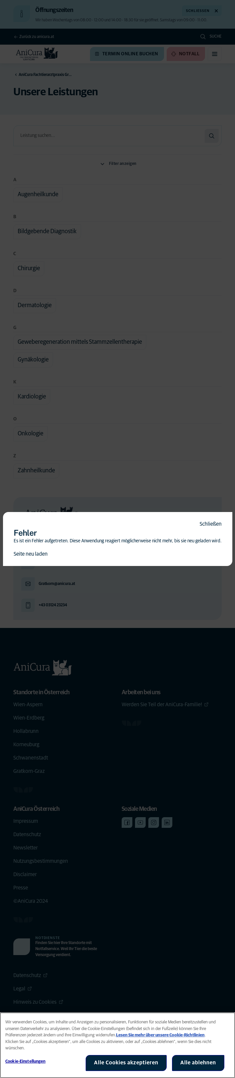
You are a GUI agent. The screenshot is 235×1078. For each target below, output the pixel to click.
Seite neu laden (31, 554)
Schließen (211, 524)
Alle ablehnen (198, 1062)
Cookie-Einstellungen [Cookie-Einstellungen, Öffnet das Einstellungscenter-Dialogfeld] (25, 1061)
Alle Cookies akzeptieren (126, 1062)
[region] (117, 1045)
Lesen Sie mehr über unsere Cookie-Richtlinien (160, 1035)
